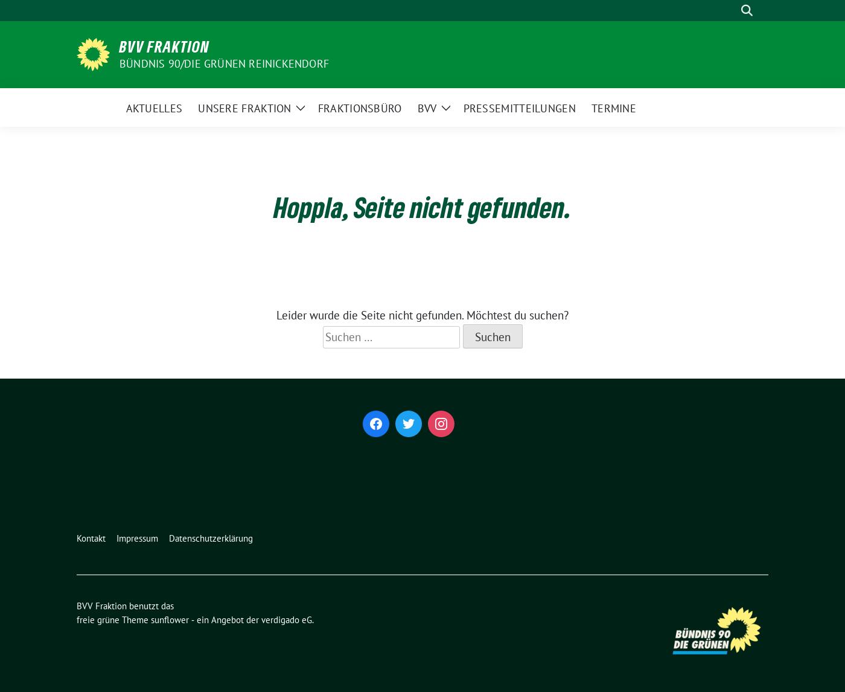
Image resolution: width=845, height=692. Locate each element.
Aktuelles (154, 108)
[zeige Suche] (747, 10)
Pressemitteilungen (520, 108)
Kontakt (91, 538)
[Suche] (729, 10)
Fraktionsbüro (360, 108)
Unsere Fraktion (245, 108)
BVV (427, 108)
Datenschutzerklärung (211, 538)
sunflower (170, 620)
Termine (614, 108)
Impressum (137, 538)
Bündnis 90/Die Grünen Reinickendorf (224, 64)
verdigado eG (286, 620)
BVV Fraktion (164, 46)
